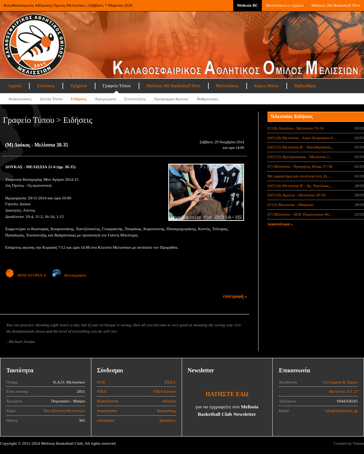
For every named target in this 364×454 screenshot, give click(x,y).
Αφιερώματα (105, 99)
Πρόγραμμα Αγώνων (171, 99)
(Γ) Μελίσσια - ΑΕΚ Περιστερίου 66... (299, 214)
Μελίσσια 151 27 (343, 391)
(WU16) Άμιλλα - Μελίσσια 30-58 (296, 195)
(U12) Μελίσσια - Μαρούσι (290, 204)
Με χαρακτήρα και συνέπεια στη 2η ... (299, 176)
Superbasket (107, 410)
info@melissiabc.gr (341, 410)
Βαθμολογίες (207, 99)
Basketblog (166, 410)
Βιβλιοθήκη (305, 85)
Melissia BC (248, 5)
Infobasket (105, 420)
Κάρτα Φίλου (266, 85)
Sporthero (167, 420)
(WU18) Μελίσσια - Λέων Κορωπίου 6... (301, 137)
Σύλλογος (46, 85)
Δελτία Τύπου (51, 99)
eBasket (169, 401)
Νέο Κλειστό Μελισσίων (64, 410)
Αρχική (14, 85)
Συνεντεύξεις (135, 99)
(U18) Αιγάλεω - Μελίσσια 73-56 (295, 128)
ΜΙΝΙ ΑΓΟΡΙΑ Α (25, 275)
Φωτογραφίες (69, 275)
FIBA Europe (164, 391)
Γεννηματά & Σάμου (340, 382)
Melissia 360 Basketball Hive (335, 5)
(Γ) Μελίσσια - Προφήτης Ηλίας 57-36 (299, 166)
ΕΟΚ (101, 382)
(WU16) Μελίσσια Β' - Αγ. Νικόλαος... (299, 185)
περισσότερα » (280, 224)
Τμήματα (78, 85)
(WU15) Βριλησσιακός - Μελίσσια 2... (299, 156)
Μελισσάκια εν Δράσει (284, 5)
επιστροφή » (235, 296)
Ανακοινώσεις (20, 99)
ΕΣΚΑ (170, 382)
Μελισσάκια (227, 85)
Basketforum (107, 401)
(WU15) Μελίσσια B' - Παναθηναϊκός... (300, 147)
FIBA (102, 391)
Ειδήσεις (79, 99)
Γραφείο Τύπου (117, 85)
